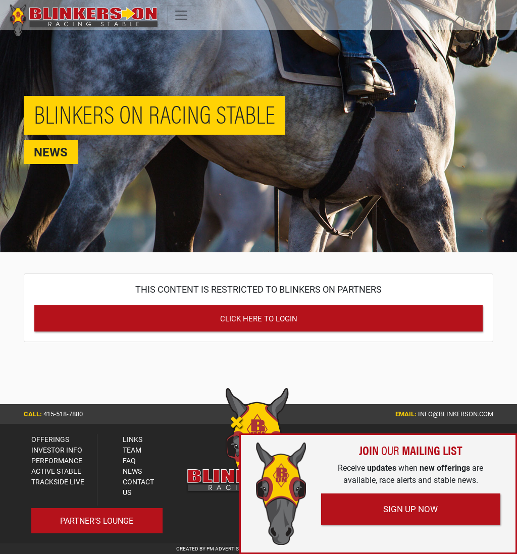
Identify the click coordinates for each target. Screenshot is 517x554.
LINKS (132, 439)
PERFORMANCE (56, 460)
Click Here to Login (258, 318)
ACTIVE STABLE (56, 471)
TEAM (132, 450)
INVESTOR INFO (56, 450)
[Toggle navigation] (181, 15)
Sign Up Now (410, 509)
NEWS (132, 471)
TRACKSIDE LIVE (57, 481)
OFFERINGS (50, 439)
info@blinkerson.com (455, 413)
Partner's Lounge (96, 520)
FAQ (129, 460)
